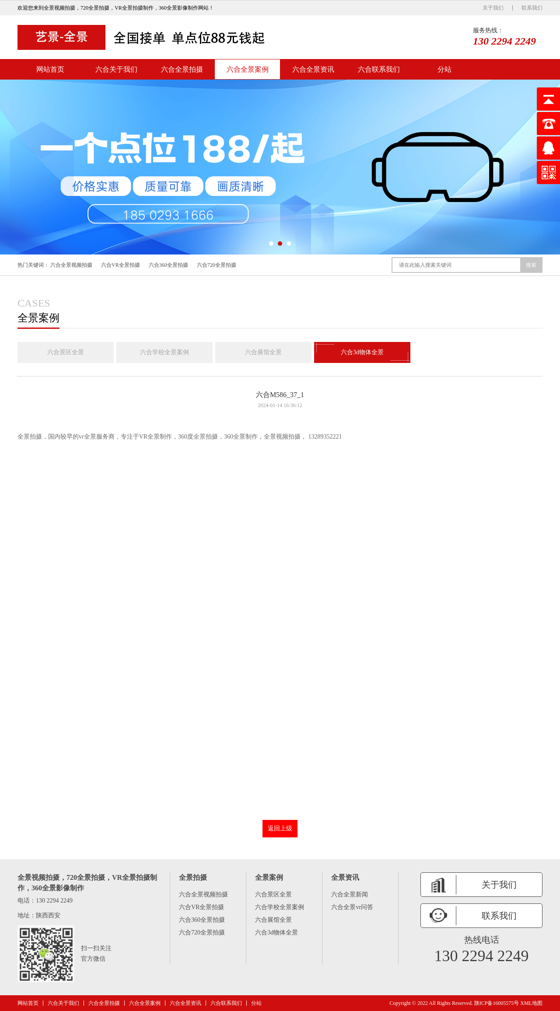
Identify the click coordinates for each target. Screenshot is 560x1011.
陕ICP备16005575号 (496, 1003)
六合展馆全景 (263, 352)
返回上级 (280, 828)
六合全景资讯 (313, 69)
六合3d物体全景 (362, 352)
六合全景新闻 (349, 894)
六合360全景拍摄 (168, 265)
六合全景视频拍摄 (71, 265)
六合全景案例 (248, 69)
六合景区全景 (65, 352)
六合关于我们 (116, 69)
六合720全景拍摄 (216, 265)
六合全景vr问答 (352, 907)
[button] (271, 243)
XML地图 (531, 1003)
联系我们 (532, 7)
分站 (445, 69)
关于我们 (493, 7)
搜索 (531, 265)
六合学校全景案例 (164, 352)
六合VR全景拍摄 (120, 265)
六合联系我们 (379, 69)
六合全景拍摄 (182, 69)
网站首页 (50, 69)
